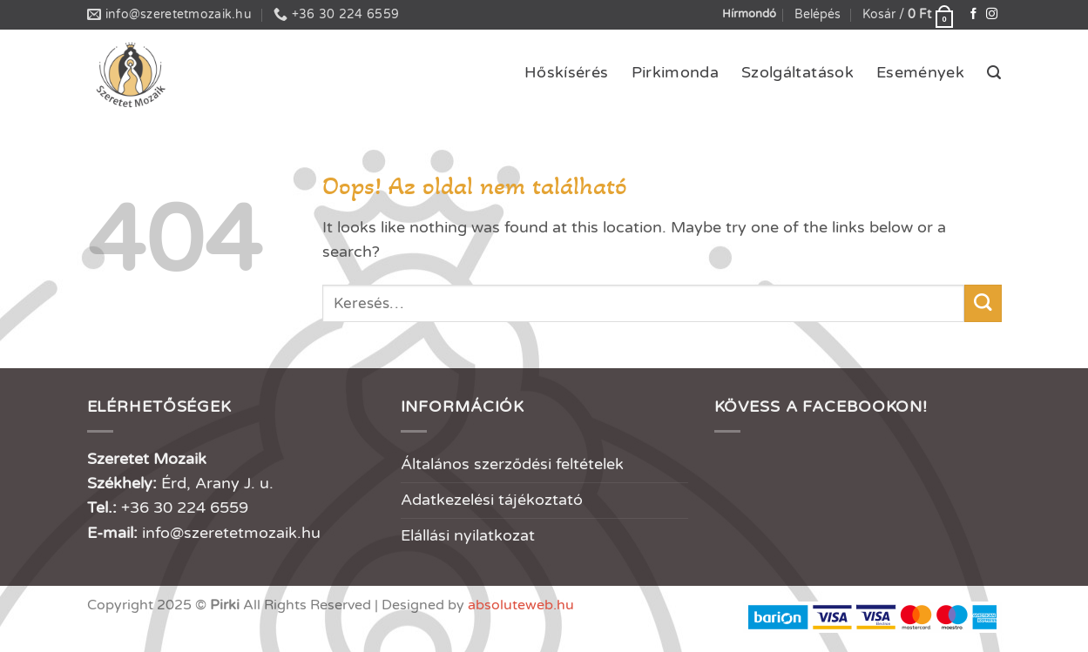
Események (920, 73)
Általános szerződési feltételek (512, 464)
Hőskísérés (566, 73)
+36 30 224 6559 (184, 508)
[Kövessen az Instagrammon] (991, 14)
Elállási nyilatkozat (468, 536)
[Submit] (983, 303)
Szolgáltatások (797, 73)
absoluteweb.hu (521, 605)
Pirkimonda (676, 73)
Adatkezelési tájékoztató (492, 500)
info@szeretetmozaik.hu (231, 533)
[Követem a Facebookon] (973, 14)
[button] (817, 15)
